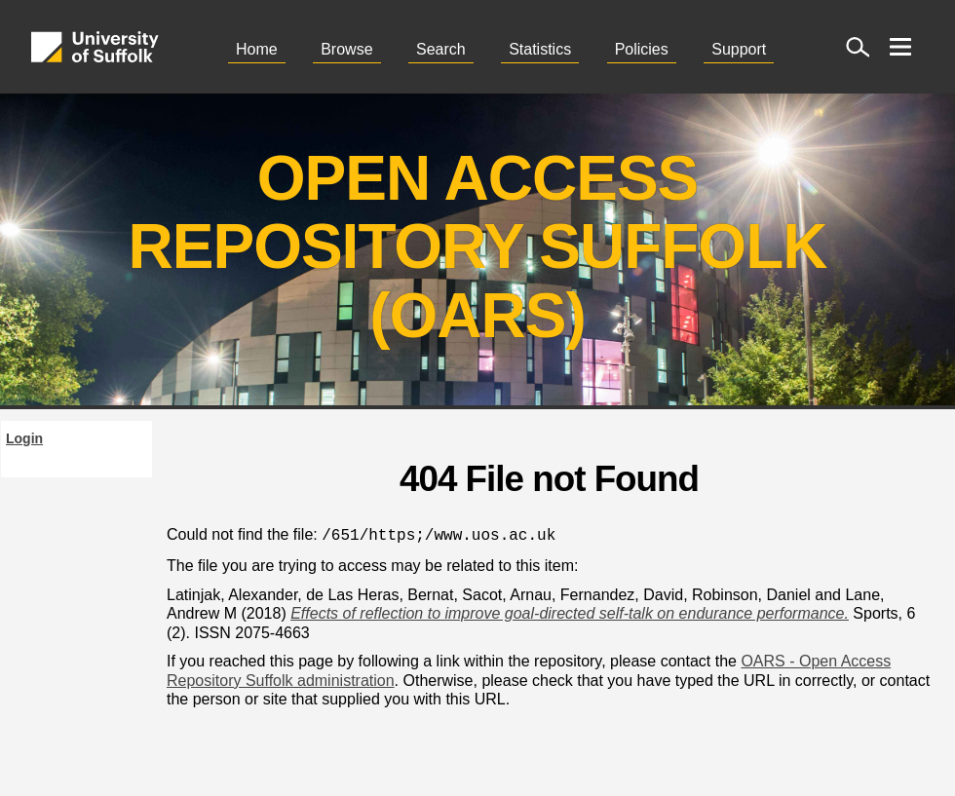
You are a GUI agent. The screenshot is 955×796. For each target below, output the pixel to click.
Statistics (540, 49)
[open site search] (857, 46)
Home (257, 49)
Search (441, 49)
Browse (346, 49)
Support (738, 49)
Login (24, 438)
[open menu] (900, 46)
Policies (641, 49)
